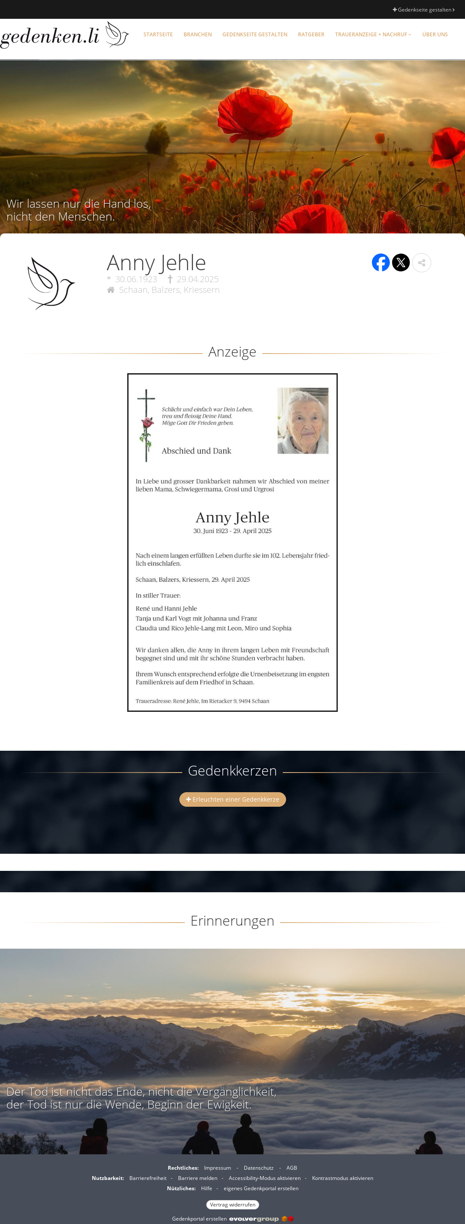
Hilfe (206, 1188)
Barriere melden (197, 1178)
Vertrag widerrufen (232, 1204)
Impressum (217, 1167)
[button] (421, 262)
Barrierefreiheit (148, 1178)
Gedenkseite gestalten (423, 9)
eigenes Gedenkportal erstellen (261, 1188)
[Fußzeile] (232, 1185)
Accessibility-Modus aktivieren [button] (265, 1178)
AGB (292, 1167)
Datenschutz (259, 1167)
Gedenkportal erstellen (232, 1218)
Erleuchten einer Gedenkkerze (232, 799)
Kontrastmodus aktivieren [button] (342, 1178)
